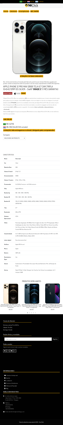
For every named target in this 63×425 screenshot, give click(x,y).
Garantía (7, 378)
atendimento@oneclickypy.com (16, 412)
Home (6, 11)
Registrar (55, 339)
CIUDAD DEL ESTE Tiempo (31, 363)
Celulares (13, 11)
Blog (6, 388)
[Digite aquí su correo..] (28, 339)
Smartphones (24, 11)
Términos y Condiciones (11, 383)
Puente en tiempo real (11, 375)
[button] (28, 313)
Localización (8, 380)
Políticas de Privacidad (10, 386)
